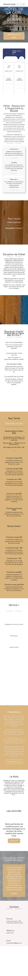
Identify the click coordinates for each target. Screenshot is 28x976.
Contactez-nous (14, 762)
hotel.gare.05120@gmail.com (14, 943)
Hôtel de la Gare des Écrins (14, 14)
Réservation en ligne (14, 36)
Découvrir (14, 841)
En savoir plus (14, 158)
